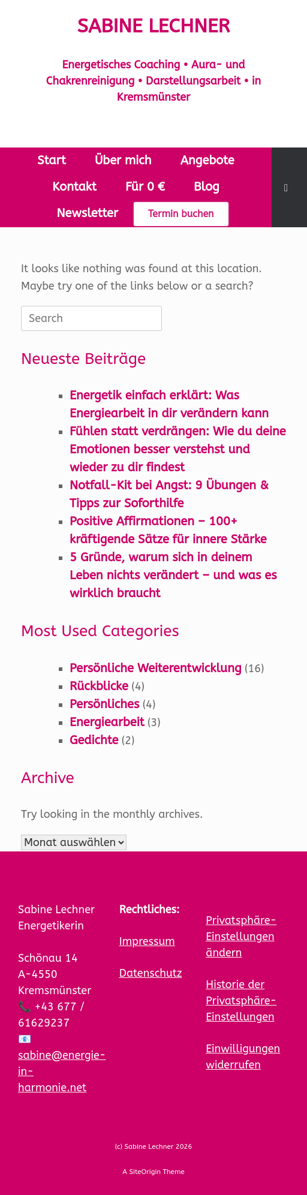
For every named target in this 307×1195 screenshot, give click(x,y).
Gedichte (94, 740)
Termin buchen (181, 213)
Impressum (147, 941)
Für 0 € (145, 187)
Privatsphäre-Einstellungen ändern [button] (241, 936)
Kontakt (74, 187)
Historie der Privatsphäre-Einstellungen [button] (241, 1001)
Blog (206, 187)
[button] (289, 187)
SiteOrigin (145, 1171)
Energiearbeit (107, 722)
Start (51, 160)
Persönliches (104, 704)
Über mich (123, 160)
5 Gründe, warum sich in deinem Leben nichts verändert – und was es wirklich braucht (173, 575)
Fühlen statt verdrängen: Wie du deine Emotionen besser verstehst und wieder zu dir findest (178, 449)
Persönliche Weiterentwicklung (156, 668)
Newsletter (87, 213)
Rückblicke (99, 686)
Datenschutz (150, 973)
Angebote (207, 160)
